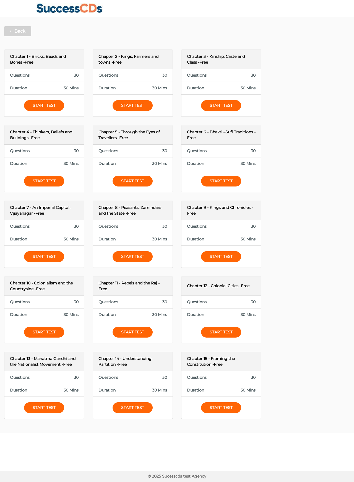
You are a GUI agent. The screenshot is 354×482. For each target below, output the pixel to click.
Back (17, 31)
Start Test (44, 105)
